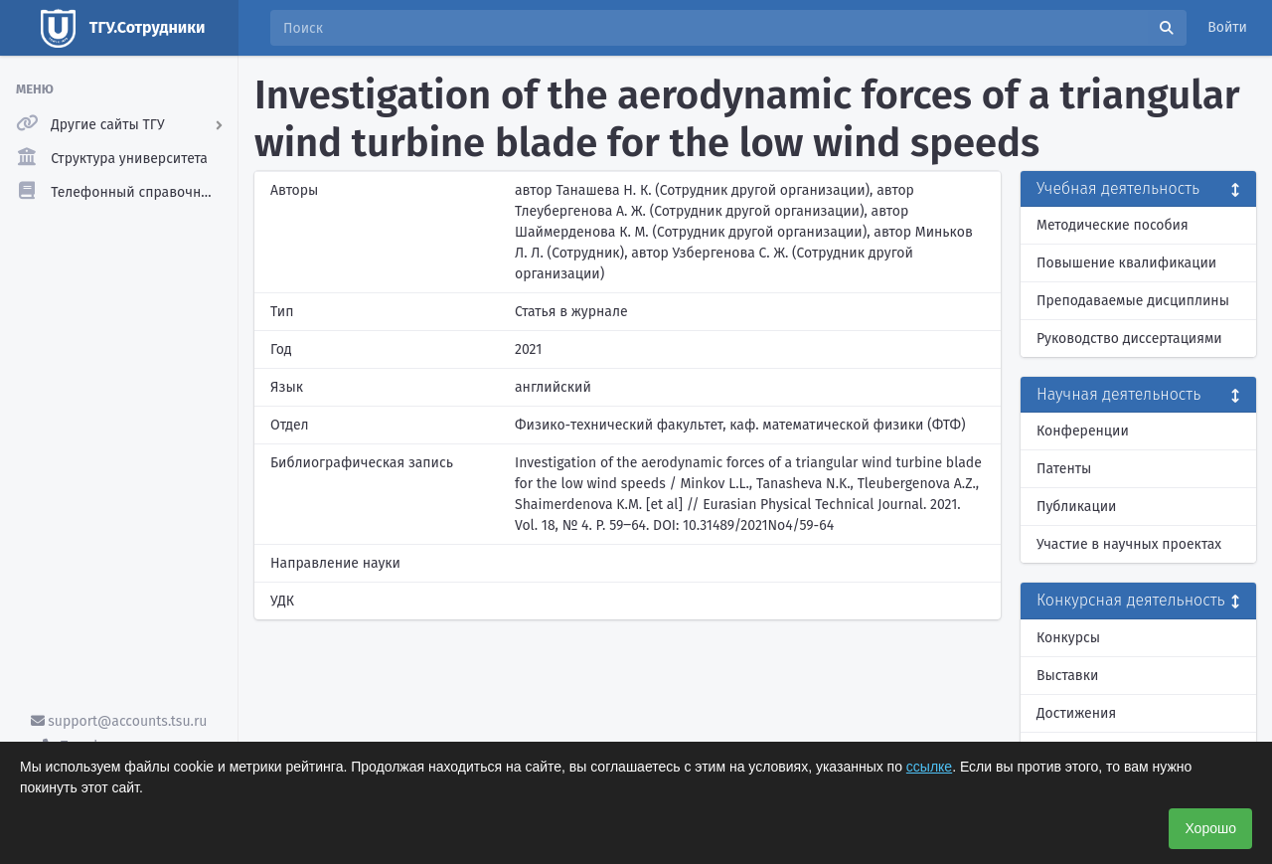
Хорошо (1210, 828)
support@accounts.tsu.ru (119, 721)
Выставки (1067, 675)
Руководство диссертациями (1129, 338)
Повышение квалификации (1126, 263)
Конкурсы (1068, 637)
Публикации (1076, 506)
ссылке (929, 767)
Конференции (1082, 431)
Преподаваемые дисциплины (1132, 300)
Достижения (1076, 713)
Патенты (1063, 468)
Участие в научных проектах (1128, 544)
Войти (1227, 27)
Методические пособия (1112, 225)
